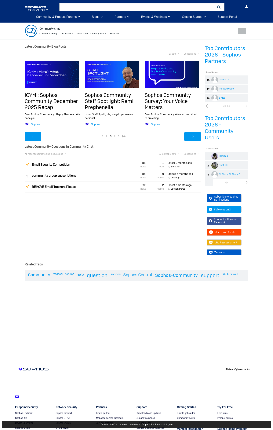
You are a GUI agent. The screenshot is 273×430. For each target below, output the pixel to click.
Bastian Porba (178, 188)
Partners (120, 16)
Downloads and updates (148, 413)
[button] (218, 7)
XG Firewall (230, 274)
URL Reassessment (223, 242)
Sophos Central (137, 274)
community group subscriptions (54, 176)
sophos (116, 274)
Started (180, 174)
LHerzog (223, 156)
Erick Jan (175, 166)
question (97, 275)
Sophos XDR (21, 418)
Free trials (222, 413)
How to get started (186, 413)
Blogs (95, 16)
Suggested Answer (27, 164)
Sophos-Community (176, 275)
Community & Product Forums (56, 16)
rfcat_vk (223, 165)
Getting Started (192, 16)
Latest (180, 163)
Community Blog (48, 34)
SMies (222, 97)
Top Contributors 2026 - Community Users (225, 128)
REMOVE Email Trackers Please (54, 187)
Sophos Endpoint (23, 413)
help (80, 274)
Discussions (67, 34)
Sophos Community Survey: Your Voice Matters (168, 101)
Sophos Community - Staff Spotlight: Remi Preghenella (109, 101)
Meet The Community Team (91, 34)
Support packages (145, 418)
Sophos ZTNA (63, 418)
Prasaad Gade (226, 88)
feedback (58, 274)
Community (39, 274)
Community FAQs (186, 418)
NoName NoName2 (229, 174)
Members (114, 34)
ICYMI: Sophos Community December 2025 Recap (51, 101)
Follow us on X (220, 209)
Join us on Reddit (222, 232)
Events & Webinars (154, 16)
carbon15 (224, 79)
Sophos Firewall (64, 413)
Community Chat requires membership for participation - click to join (137, 424)
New (239, 30)
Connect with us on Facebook (223, 221)
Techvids (217, 252)
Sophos (35, 124)
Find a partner (103, 413)
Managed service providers (109, 418)
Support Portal (227, 16)
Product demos (225, 418)
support (210, 275)
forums (69, 274)
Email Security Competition (51, 165)
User (246, 6)
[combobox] (136, 7)
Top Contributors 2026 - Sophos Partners (225, 55)
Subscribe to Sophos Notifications (223, 198)
